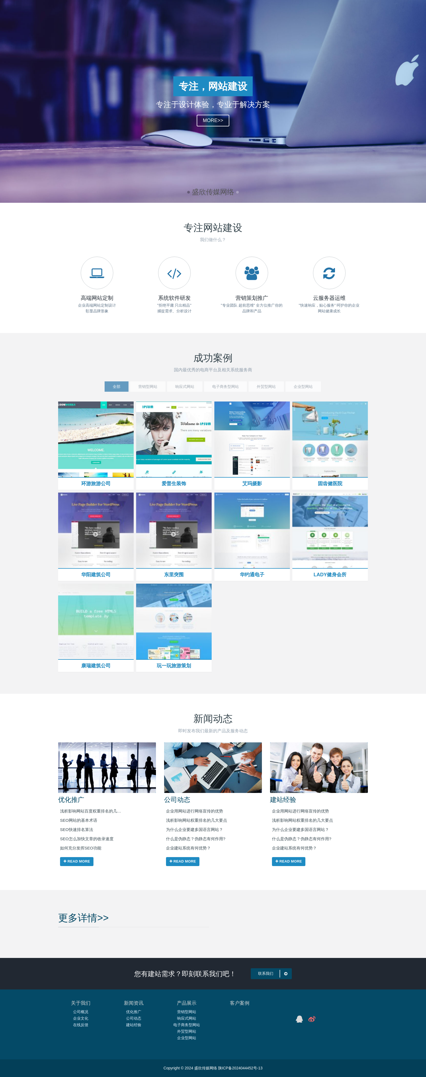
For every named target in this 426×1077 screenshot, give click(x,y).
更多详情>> (83, 903)
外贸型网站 (186, 1031)
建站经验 (283, 799)
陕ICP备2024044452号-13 (240, 1068)
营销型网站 (186, 1012)
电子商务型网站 (186, 1025)
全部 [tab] (116, 386)
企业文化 (80, 1018)
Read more (77, 861)
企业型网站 (186, 1038)
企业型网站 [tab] (303, 386)
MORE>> (213, 124)
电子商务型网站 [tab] (225, 386)
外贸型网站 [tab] (266, 386)
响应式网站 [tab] (184, 386)
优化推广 (71, 799)
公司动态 (177, 799)
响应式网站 (186, 1018)
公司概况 (80, 1012)
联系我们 (273, 974)
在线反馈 (80, 1025)
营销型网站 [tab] (147, 386)
